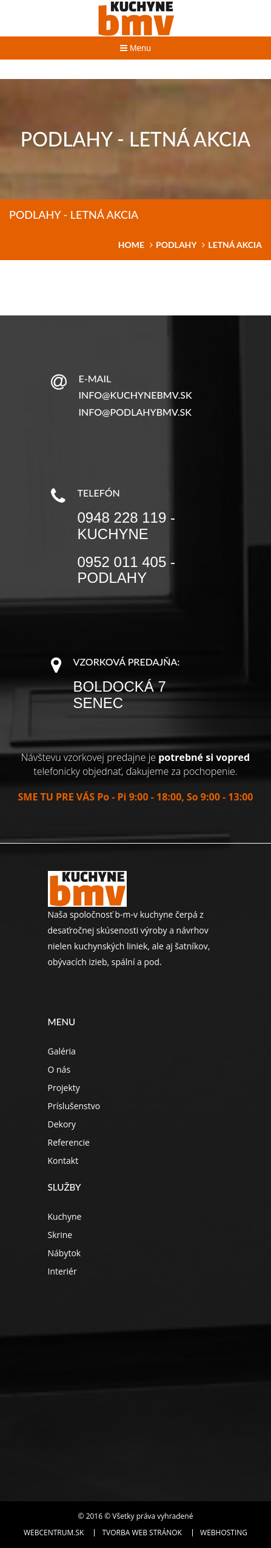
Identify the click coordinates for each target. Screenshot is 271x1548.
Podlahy (176, 244)
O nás (59, 1069)
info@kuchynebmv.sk (135, 395)
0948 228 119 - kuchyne (126, 525)
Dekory (62, 1124)
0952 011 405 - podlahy (126, 570)
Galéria (62, 1051)
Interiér (62, 1271)
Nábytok (64, 1253)
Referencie (69, 1142)
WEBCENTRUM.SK (54, 1532)
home (131, 244)
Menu (135, 48)
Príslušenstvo (74, 1106)
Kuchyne (65, 1216)
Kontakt (63, 1160)
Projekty (64, 1087)
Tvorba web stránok (141, 1532)
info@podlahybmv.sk (135, 412)
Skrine (60, 1234)
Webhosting (223, 1532)
